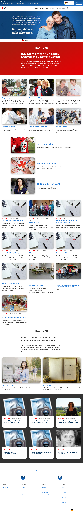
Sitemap (64, 492)
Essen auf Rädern (9, 127)
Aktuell (42, 8)
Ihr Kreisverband (54, 8)
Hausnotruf (60, 98)
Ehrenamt (24, 492)
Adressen (64, 487)
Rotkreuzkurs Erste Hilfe (38, 127)
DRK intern (64, 502)
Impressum (64, 497)
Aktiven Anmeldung (26, 489)
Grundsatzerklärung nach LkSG (49, 494)
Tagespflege (6, 98)
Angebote (37, 8)
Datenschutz (65, 494)
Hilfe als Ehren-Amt (48, 184)
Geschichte (47, 385)
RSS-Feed (64, 500)
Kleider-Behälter (8, 385)
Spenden (47, 8)
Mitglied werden (46, 163)
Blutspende (24, 494)
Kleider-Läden (61, 127)
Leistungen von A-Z (46, 492)
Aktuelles (44, 489)
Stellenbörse (62, 8)
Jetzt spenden (45, 144)
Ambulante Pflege (36, 98)
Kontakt (63, 489)
